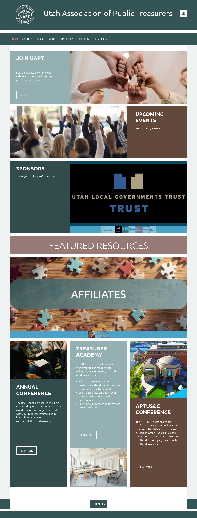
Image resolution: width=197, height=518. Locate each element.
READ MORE (26, 450)
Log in (183, 13)
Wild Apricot (151, 514)
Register (24, 94)
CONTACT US (98, 503)
